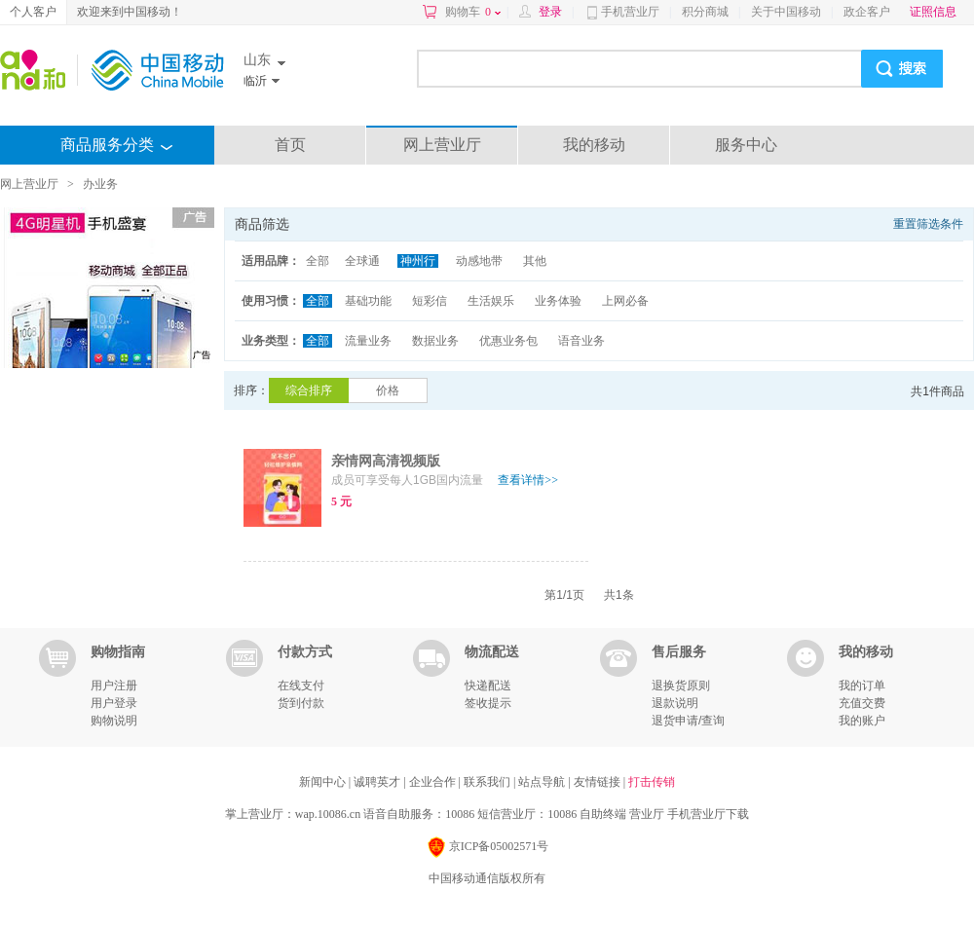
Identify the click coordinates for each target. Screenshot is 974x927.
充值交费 (862, 703)
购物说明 (114, 720)
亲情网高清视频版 (385, 460)
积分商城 (705, 12)
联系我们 (488, 782)
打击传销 (651, 782)
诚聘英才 (378, 782)
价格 (387, 390)
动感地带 (479, 261)
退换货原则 (681, 685)
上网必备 (625, 301)
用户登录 (114, 703)
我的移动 (594, 144)
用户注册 (114, 685)
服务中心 (746, 144)
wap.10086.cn (327, 814)
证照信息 (933, 12)
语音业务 (581, 341)
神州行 (417, 261)
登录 (550, 12)
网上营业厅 (442, 144)
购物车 (473, 12)
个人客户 (33, 12)
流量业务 (368, 341)
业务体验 (558, 301)
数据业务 (435, 341)
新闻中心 (324, 782)
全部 (317, 261)
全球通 (362, 261)
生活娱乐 (491, 301)
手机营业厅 (630, 12)
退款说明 (675, 703)
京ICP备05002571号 (487, 847)
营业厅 (646, 814)
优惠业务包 (508, 341)
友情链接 (598, 782)
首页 (290, 144)
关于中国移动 (786, 12)
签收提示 (488, 703)
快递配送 (488, 685)
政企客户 (866, 12)
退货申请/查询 (688, 720)
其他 (534, 261)
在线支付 (301, 685)
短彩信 (429, 301)
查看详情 (528, 480)
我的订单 (862, 685)
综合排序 (308, 390)
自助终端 (603, 814)
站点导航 (543, 782)
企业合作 (434, 782)
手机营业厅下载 (708, 814)
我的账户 (862, 720)
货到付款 (301, 703)
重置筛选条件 (928, 224)
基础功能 (368, 301)
